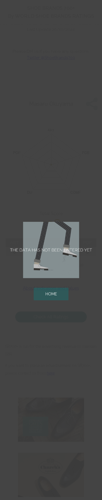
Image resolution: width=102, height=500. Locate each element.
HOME (51, 294)
